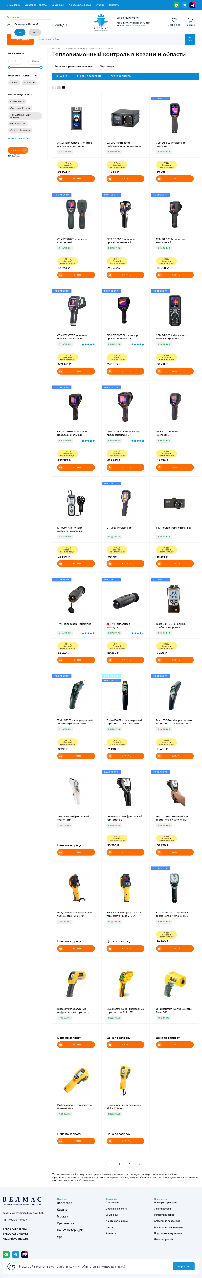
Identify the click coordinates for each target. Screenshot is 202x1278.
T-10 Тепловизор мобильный (173, 527)
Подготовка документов (168, 1233)
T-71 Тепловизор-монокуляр (74, 623)
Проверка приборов (165, 1202)
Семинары (57, 5)
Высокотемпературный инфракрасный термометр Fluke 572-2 (73, 1012)
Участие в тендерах (79, 5)
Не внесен (29, 82)
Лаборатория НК (163, 1239)
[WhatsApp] (177, 5)
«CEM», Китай (17, 101)
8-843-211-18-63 (15, 1228)
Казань (62, 1209)
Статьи (100, 5)
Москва (62, 1216)
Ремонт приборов (164, 1214)
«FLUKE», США (18, 123)
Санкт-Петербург (70, 1230)
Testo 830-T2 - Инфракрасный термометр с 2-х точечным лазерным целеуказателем (124, 723)
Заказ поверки (162, 1208)
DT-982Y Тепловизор (119, 527)
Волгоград (64, 1203)
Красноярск (66, 1223)
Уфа (59, 1237)
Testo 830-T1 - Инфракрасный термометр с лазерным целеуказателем (75, 723)
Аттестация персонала (167, 1220)
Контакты (114, 5)
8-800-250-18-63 (15, 1233)
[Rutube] (192, 5)
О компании (13, 5)
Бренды (60, 25)
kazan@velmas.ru (15, 1238)
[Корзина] (190, 21)
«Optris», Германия (20, 130)
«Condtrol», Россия (20, 108)
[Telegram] (184, 5)
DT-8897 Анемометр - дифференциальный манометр (70, 531)
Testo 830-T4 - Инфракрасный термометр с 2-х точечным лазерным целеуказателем (174, 723)
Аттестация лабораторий (168, 1227)
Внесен (14, 82)
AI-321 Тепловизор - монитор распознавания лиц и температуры (74, 146)
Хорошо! (183, 1266)
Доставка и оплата (36, 5)
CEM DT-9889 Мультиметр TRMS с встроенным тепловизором (171, 338)
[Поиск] (112, 39)
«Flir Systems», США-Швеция (21, 116)
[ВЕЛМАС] (101, 22)
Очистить (14, 155)
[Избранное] (174, 21)
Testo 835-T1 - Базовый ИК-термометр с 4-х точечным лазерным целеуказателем (172, 820)
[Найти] (190, 39)
